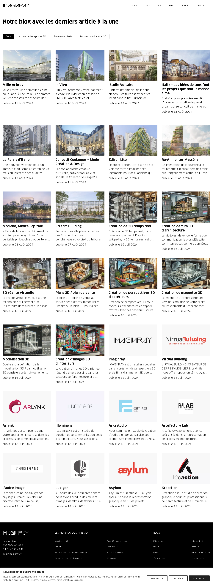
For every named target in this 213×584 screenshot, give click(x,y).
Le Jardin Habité (197, 558)
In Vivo (156, 547)
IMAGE (134, 5)
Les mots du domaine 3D (93, 36)
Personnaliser (157, 578)
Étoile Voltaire (159, 558)
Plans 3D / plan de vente (117, 541)
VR (159, 5)
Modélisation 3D (61, 541)
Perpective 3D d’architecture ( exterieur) (71, 552)
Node (155, 552)
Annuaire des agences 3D (32, 36)
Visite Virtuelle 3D (114, 547)
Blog (171, 5)
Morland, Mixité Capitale (200, 552)
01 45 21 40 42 (15, 549)
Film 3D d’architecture (116, 552)
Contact (201, 5)
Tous (8, 36)
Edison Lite (195, 547)
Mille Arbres (158, 541)
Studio (185, 5)
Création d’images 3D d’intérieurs (68, 558)
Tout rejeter (178, 578)
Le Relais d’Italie (197, 541)
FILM (147, 5)
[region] (106, 576)
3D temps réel (112, 558)
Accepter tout (199, 578)
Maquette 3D (60, 547)
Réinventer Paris (63, 36)
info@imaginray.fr (12, 554)
